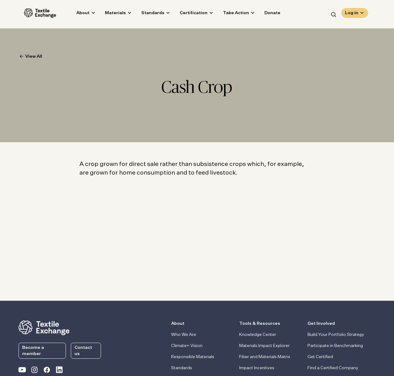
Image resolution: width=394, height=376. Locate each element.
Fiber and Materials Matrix (264, 357)
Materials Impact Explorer (264, 346)
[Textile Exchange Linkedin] (59, 371)
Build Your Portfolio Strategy (336, 335)
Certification (188, 14)
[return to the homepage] (44, 327)
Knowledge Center (257, 335)
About (77, 14)
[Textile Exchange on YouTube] (22, 371)
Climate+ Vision (187, 346)
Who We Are (183, 335)
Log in (351, 14)
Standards (147, 14)
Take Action (230, 14)
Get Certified (320, 357)
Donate (267, 14)
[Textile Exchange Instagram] (34, 371)
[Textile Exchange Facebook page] (46, 371)
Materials (109, 14)
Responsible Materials (192, 357)
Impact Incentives (256, 368)
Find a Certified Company (333, 368)
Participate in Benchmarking (335, 346)
